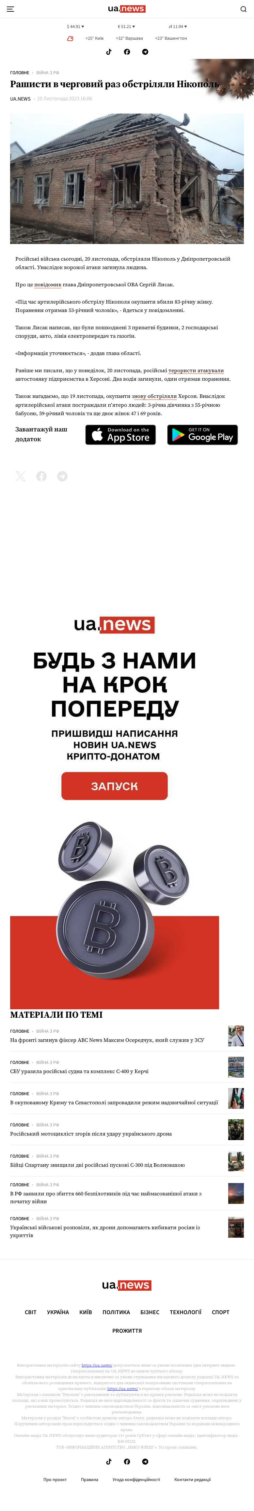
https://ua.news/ (97, 1365)
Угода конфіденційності (136, 1480)
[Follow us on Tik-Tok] (109, 52)
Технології (185, 1312)
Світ (31, 1312)
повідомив (47, 284)
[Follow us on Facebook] (127, 52)
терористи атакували (196, 370)
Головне (19, 73)
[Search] (243, 9)
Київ (85, 1312)
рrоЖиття (127, 1331)
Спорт (221, 1312)
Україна (58, 1312)
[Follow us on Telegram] (145, 52)
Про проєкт (55, 1480)
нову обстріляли (155, 396)
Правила (89, 1480)
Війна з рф (47, 73)
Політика (116, 1312)
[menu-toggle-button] (10, 9)
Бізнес (149, 1312)
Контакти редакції (192, 1480)
